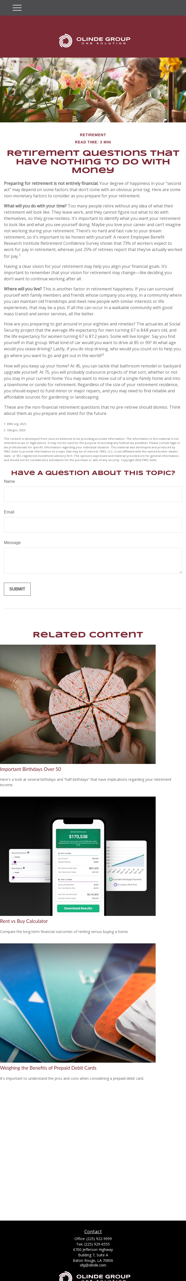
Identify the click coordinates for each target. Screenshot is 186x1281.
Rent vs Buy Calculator (24, 921)
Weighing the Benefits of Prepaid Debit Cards (48, 1068)
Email (9, 512)
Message (12, 542)
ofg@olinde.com (93, 1265)
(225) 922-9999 (99, 1238)
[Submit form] (17, 589)
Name (9, 481)
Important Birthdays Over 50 (30, 769)
